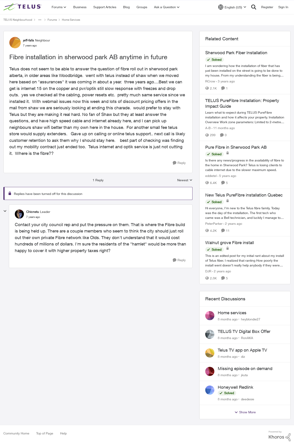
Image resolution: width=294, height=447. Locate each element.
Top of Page (44, 433)
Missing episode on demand (245, 368)
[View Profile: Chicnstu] (19, 214)
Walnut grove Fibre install (229, 242)
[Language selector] (232, 7)
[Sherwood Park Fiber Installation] (245, 70)
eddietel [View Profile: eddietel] (211, 176)
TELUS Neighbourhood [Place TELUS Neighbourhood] (17, 19)
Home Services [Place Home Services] (71, 19)
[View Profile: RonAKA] (209, 334)
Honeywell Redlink (235, 387)
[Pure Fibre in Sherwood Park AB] (245, 165)
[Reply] (179, 163)
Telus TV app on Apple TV (242, 349)
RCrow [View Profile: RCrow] (210, 81)
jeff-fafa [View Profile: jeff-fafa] (28, 40)
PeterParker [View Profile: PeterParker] (214, 223)
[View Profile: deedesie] (209, 390)
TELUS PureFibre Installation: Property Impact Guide (242, 103)
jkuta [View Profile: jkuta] (244, 375)
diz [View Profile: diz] (243, 356)
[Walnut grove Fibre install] (245, 260)
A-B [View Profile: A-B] (208, 128)
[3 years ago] (225, 81)
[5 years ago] (227, 175)
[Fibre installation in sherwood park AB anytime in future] (33, 217)
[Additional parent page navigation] (40, 20)
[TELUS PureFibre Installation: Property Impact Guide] (245, 117)
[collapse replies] (5, 211)
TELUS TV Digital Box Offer (244, 331)
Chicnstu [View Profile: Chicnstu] (32, 212)
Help (63, 433)
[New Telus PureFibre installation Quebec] (245, 212)
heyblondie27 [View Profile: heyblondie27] (250, 319)
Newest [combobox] (185, 180)
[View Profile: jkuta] (209, 371)
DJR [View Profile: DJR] (208, 271)
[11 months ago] (223, 127)
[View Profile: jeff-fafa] (15, 42)
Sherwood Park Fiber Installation (236, 52)
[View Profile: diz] (209, 353)
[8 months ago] (228, 319)
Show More (245, 412)
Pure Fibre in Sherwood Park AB (236, 147)
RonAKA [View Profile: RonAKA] (247, 338)
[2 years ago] (232, 223)
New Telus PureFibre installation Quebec (244, 194)
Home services (232, 312)
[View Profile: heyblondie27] (209, 315)
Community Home (16, 433)
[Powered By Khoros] (280, 436)
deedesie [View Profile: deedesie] (247, 399)
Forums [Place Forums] (52, 19)
